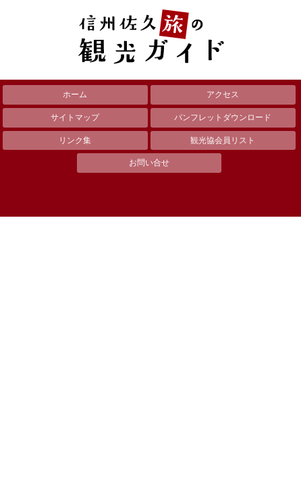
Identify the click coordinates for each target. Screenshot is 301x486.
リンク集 (75, 140)
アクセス (223, 94)
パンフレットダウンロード (222, 117)
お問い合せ (149, 162)
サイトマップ (75, 117)
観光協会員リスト (222, 140)
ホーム (75, 94)
